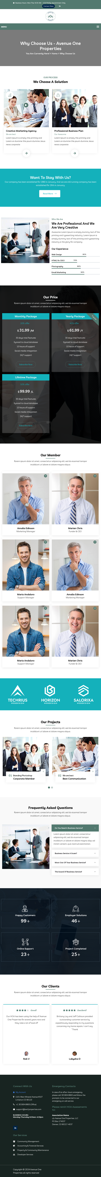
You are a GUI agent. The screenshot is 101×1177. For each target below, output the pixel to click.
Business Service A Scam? (66, 853)
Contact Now (48, 6)
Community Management (26, 1141)
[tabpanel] (25, 761)
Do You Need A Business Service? (69, 828)
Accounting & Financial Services (28, 1146)
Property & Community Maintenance (31, 1150)
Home (55, 53)
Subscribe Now (25, 364)
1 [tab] (49, 787)
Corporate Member (24, 778)
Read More (49, 193)
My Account (19, 1092)
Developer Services (23, 1154)
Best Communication (74, 778)
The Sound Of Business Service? (68, 872)
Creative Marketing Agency (21, 130)
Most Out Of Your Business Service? (70, 862)
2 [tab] (52, 787)
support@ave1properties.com (27, 1109)
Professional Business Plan (68, 130)
